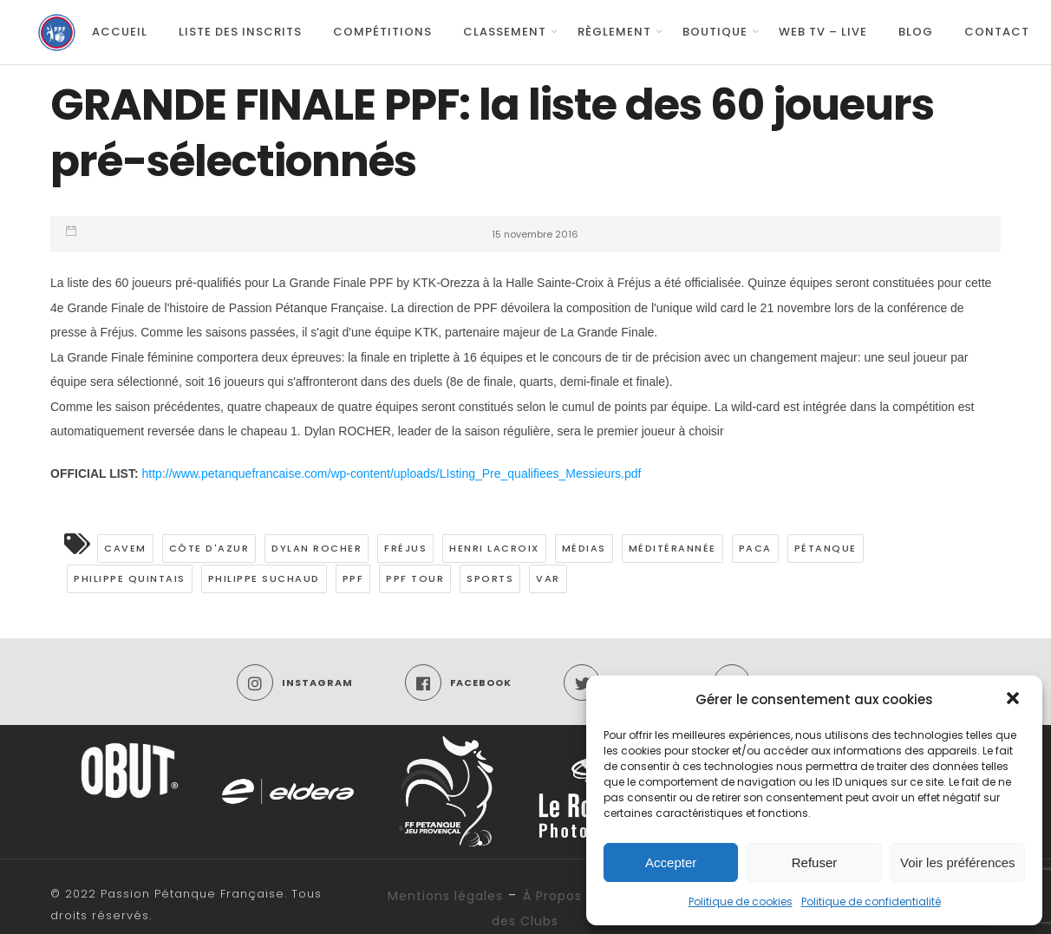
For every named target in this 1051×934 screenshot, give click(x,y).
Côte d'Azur (209, 548)
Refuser (815, 862)
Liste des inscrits (240, 31)
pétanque (825, 548)
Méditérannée (672, 548)
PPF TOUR (415, 578)
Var (548, 578)
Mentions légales (445, 896)
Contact (996, 31)
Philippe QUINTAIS (130, 578)
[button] (1014, 699)
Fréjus (405, 548)
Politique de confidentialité (871, 901)
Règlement (614, 31)
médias (584, 548)
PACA (755, 548)
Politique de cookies (741, 901)
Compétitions (382, 31)
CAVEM (125, 548)
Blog (915, 31)
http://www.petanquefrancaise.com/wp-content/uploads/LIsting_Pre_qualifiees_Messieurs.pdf (392, 473)
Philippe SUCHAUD (264, 578)
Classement (504, 31)
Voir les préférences (957, 862)
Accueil (119, 31)
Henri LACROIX (494, 548)
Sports (490, 578)
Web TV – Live (823, 31)
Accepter (670, 862)
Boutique (714, 31)
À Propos (552, 896)
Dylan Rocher (316, 548)
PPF (353, 578)
